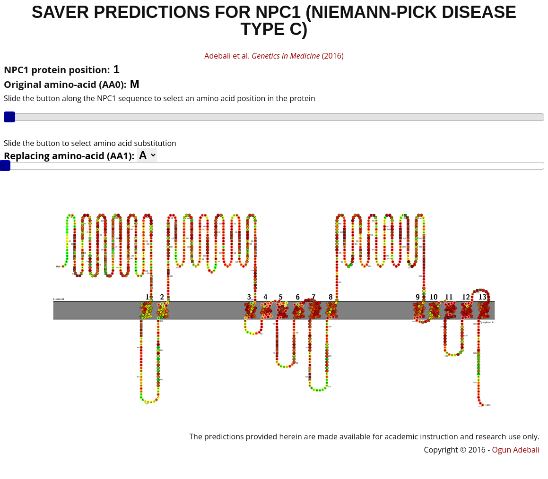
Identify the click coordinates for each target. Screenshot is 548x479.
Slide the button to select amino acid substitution (90, 143)
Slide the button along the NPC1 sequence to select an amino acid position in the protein (159, 98)
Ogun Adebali (515, 450)
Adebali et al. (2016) (273, 56)
